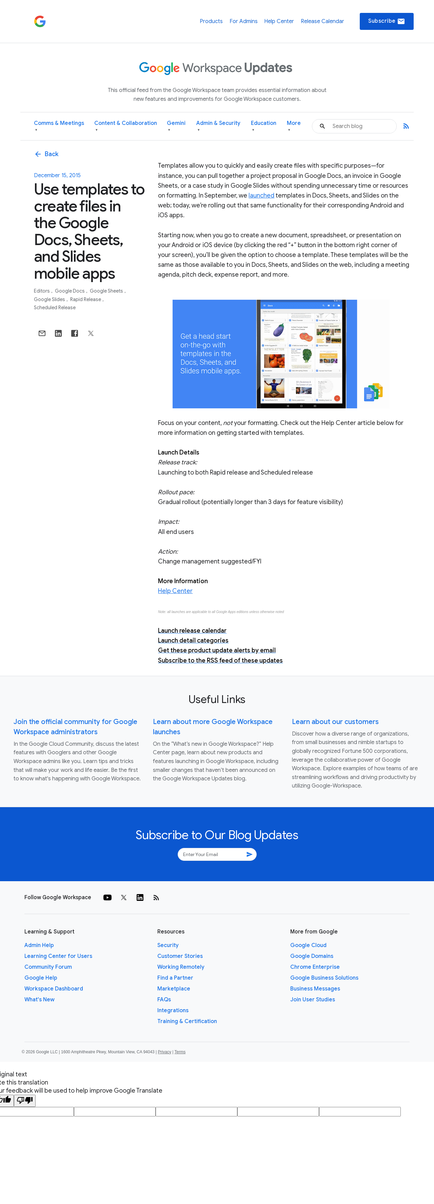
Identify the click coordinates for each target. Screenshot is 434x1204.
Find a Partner (175, 978)
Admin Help (39, 945)
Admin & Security (218, 126)
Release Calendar (322, 21)
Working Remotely (180, 967)
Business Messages (315, 988)
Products (211, 21)
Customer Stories (180, 956)
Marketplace (173, 988)
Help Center (279, 21)
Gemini (176, 126)
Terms (179, 1052)
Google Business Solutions (324, 978)
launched (261, 195)
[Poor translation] (25, 1101)
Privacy (164, 1052)
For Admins (244, 21)
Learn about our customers (335, 722)
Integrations (173, 1010)
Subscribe (386, 21)
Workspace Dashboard (53, 988)
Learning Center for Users (58, 956)
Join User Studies (312, 999)
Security (168, 945)
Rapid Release (86, 299)
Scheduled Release (55, 307)
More (294, 126)
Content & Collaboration (125, 126)
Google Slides (50, 299)
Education (263, 126)
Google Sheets (107, 291)
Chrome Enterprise (315, 967)
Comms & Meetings (59, 126)
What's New (39, 999)
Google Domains (311, 956)
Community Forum (48, 967)
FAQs (164, 999)
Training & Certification (187, 1021)
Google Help (40, 978)
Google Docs (70, 291)
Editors (42, 291)
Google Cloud (308, 945)
